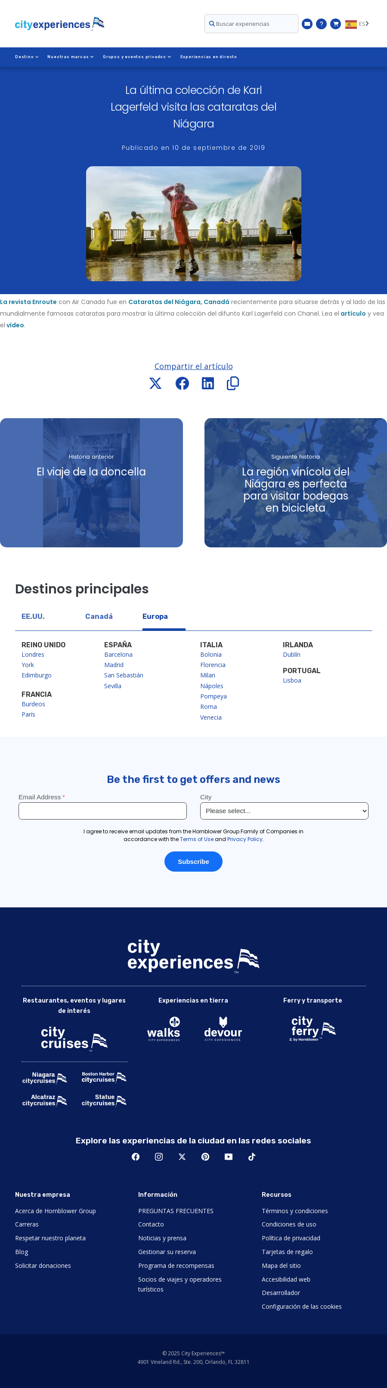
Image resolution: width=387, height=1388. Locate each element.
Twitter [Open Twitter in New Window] (182, 1157)
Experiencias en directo (208, 57)
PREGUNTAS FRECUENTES (176, 1211)
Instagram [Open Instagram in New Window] (159, 1157)
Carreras (27, 1224)
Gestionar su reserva (167, 1252)
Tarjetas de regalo (287, 1252)
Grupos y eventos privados (136, 57)
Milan (207, 675)
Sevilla (112, 686)
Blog (21, 1252)
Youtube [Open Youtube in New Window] (228, 1157)
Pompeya (213, 696)
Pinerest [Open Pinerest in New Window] (205, 1157)
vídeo (14, 325)
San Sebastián (123, 675)
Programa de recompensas (176, 1265)
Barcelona (118, 654)
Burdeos (33, 704)
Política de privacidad (291, 1238)
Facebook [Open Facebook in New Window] (135, 1157)
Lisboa (292, 680)
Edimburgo (37, 675)
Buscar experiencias (239, 24)
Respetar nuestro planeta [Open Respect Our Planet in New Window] (50, 1238)
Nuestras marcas (70, 57)
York (28, 665)
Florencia (213, 665)
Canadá (99, 616)
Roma (208, 706)
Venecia (211, 717)
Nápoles (211, 686)
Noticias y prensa (162, 1238)
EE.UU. (33, 616)
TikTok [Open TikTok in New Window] (252, 1157)
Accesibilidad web (286, 1279)
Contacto (151, 1224)
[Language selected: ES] (358, 23)
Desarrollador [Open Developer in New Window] (281, 1293)
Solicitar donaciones (43, 1265)
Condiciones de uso (289, 1224)
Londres (33, 654)
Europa (155, 616)
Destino (27, 57)
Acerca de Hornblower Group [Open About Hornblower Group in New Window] (55, 1211)
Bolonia (211, 654)
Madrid (114, 665)
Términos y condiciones (295, 1211)
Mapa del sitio (281, 1265)
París (28, 714)
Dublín (291, 654)
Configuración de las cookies (302, 1306)
